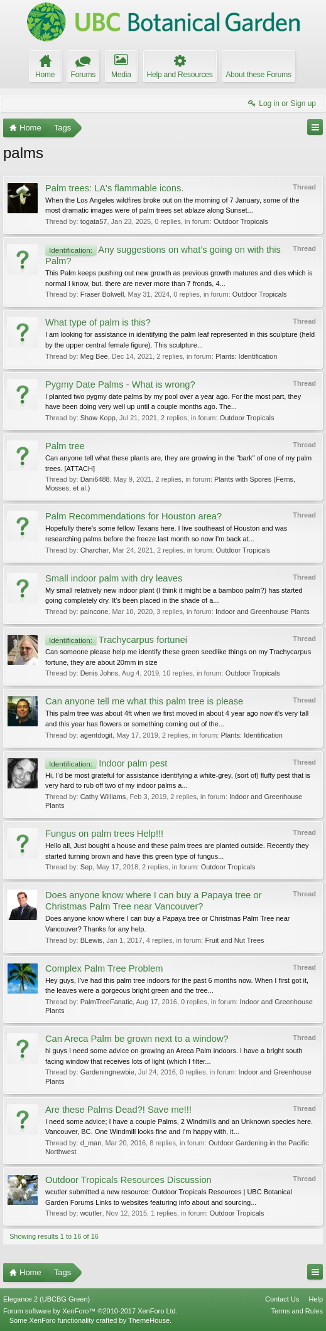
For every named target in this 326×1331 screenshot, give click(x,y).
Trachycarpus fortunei (116, 640)
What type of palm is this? (98, 322)
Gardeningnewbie (107, 1072)
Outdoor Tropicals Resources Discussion (128, 1180)
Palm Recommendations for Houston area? (133, 516)
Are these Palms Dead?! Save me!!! (118, 1110)
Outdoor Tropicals (241, 221)
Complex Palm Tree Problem (104, 968)
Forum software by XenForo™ (90, 1311)
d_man (91, 1143)
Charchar (94, 550)
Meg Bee (94, 356)
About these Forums (258, 74)
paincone (94, 611)
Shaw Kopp (98, 418)
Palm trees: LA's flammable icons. (114, 188)
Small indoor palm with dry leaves (113, 578)
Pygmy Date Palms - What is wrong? (120, 384)
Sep (86, 867)
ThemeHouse (149, 1320)
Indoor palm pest (106, 763)
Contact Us (282, 1299)
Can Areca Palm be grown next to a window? (137, 1039)
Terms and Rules (297, 1311)
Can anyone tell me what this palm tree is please (144, 701)
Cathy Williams (103, 796)
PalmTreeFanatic (106, 1001)
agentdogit (96, 735)
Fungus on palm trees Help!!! (104, 834)
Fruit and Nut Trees (234, 940)
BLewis (91, 940)
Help (315, 1299)
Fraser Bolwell (102, 294)
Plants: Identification (246, 356)
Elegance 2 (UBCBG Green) (46, 1299)
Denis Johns (99, 673)
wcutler (91, 1213)
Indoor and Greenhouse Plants (262, 611)
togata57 (93, 221)
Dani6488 (95, 479)
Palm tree (65, 446)
